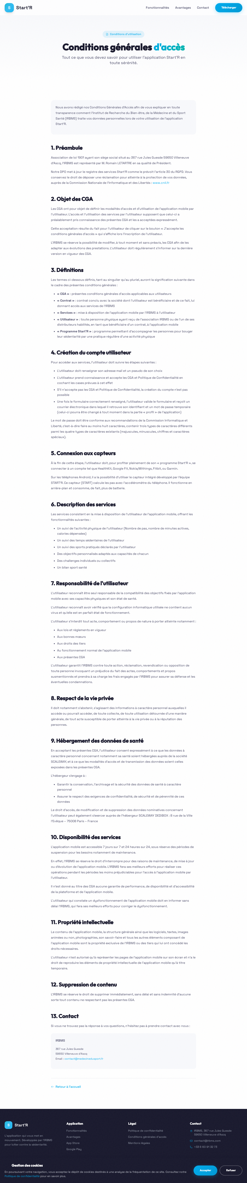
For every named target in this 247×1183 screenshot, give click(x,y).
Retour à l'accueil (66, 1087)
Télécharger (228, 7)
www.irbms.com (232, 1168)
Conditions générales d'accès (147, 1137)
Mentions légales (139, 1143)
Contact (203, 8)
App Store (73, 1143)
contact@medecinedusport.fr (83, 1058)
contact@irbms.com (207, 1140)
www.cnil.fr (161, 183)
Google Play (74, 1149)
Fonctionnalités (157, 8)
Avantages (183, 8)
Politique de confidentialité (145, 1130)
